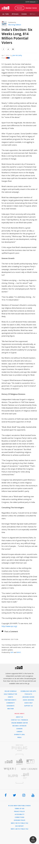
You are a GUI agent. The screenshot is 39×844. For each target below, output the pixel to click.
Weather (10, 708)
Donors (20, 728)
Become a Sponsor (19, 725)
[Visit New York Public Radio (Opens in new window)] (19, 748)
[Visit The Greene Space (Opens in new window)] (29, 776)
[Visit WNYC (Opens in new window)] (8, 761)
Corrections (19, 817)
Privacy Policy (19, 811)
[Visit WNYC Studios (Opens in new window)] (30, 762)
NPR (11, 652)
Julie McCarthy (17, 55)
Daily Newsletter (10, 694)
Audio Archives (28, 700)
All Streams (15, 14)
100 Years (32, 14)
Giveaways (10, 705)
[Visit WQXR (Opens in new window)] (10, 769)
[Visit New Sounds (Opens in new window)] (29, 769)
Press (19, 737)
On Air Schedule (11, 691)
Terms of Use (19, 808)
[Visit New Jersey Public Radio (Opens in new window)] (10, 776)
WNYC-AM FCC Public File (19, 829)
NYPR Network (31, 2)
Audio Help (28, 703)
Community (10, 703)
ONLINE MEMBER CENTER (19, 723)
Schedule (24, 14)
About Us (19, 717)
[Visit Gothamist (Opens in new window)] (19, 761)
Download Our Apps (28, 691)
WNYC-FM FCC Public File (19, 823)
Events (10, 697)
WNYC (19, 652)
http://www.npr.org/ (9, 626)
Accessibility (19, 814)
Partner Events (10, 700)
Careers (19, 731)
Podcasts (28, 694)
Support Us (28, 705)
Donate (19, 8)
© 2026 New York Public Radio (19, 805)
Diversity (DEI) (19, 734)
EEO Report (19, 826)
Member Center (31, 8)
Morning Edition (14, 25)
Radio (7, 14)
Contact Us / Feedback (19, 720)
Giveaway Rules (19, 820)
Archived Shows (28, 697)
